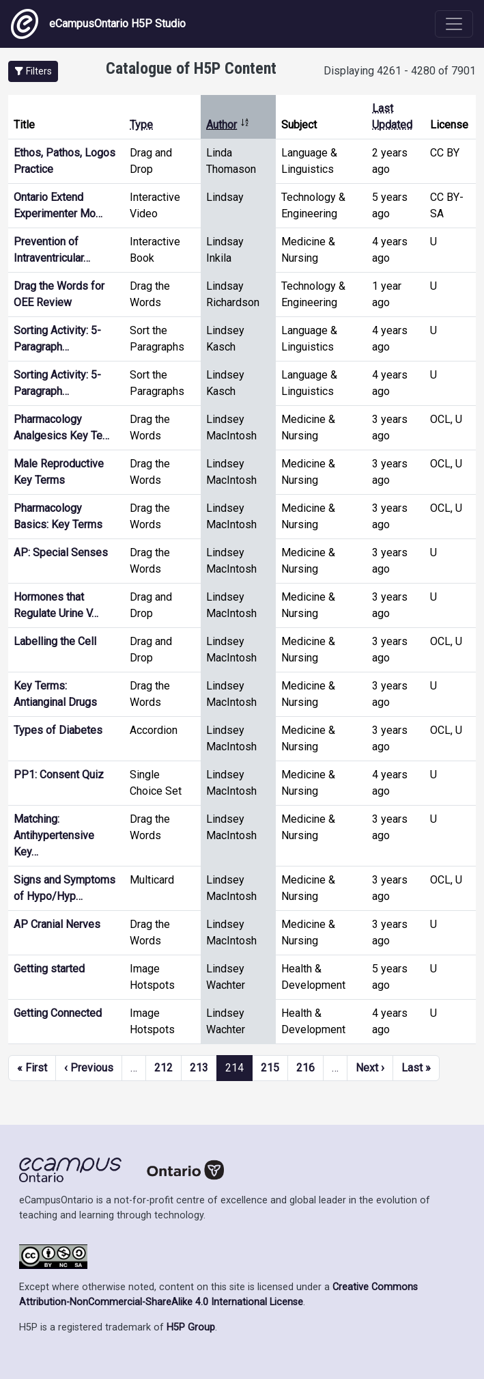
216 (305, 1067)
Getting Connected (58, 1013)
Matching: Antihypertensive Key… (54, 835)
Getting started (49, 968)
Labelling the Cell (55, 641)
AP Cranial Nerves (57, 924)
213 (199, 1067)
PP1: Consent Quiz (59, 774)
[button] (33, 71)
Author (228, 124)
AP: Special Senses (61, 552)
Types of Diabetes (58, 730)
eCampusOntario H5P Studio (98, 24)
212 (163, 1067)
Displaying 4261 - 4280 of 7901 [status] (400, 70)
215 (270, 1067)
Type (141, 124)
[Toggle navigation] (454, 24)
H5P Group (191, 1327)
